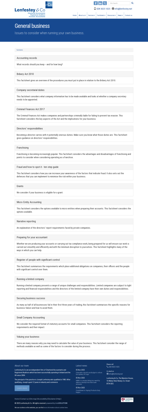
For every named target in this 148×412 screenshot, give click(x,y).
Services (91, 15)
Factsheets (101, 15)
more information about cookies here (56, 407)
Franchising (23, 147)
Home (75, 15)
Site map (33, 399)
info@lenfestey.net (123, 8)
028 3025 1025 (103, 8)
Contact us (128, 15)
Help (58, 399)
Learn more (22, 388)
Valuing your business (28, 336)
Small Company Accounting (31, 317)
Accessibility (42, 399)
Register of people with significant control (38, 259)
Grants (20, 186)
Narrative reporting (26, 221)
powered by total (56, 403)
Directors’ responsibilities (30, 128)
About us (82, 15)
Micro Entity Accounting (29, 202)
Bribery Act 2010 (25, 74)
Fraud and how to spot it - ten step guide (37, 166)
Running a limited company (30, 279)
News (120, 15)
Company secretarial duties (30, 90)
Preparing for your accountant (32, 237)
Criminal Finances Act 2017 (31, 109)
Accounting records (27, 58)
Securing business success (31, 298)
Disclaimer (52, 399)
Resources (112, 15)
